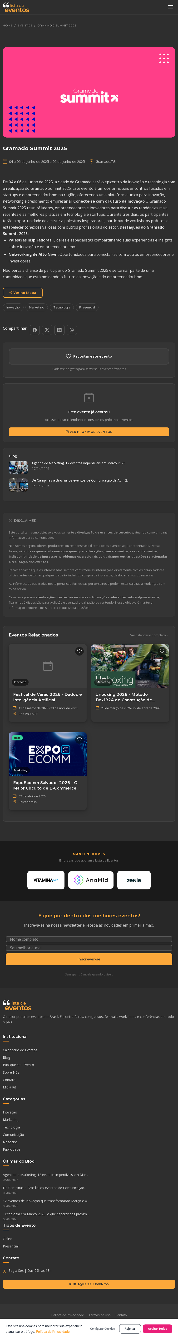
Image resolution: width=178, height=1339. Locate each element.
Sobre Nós (11, 1072)
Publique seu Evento (18, 1064)
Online (8, 1238)
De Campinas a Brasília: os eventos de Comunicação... (89, 1190)
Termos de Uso (100, 1315)
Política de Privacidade (67, 1315)
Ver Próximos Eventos (89, 431)
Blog (6, 1057)
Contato (9, 1079)
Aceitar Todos (157, 1328)
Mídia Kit (9, 1087)
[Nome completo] (89, 939)
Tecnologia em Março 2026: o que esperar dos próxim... (89, 1217)
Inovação (13, 307)
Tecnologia (61, 307)
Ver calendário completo (149, 635)
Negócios (10, 1142)
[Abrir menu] (170, 7)
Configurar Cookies (102, 1328)
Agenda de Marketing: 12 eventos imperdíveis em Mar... (89, 1177)
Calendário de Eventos (20, 1050)
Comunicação (13, 1134)
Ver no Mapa (22, 293)
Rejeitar (130, 1328)
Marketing (36, 307)
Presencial (87, 307)
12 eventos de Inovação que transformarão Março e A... (89, 1204)
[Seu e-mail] (89, 948)
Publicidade (11, 1149)
